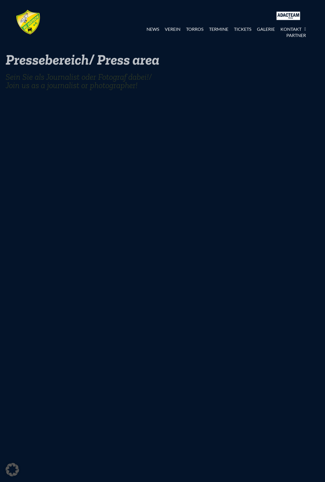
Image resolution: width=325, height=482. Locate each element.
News (153, 29)
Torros (194, 29)
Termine (218, 29)
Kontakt (293, 29)
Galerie (266, 29)
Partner (296, 35)
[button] (12, 469)
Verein (172, 29)
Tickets (242, 29)
